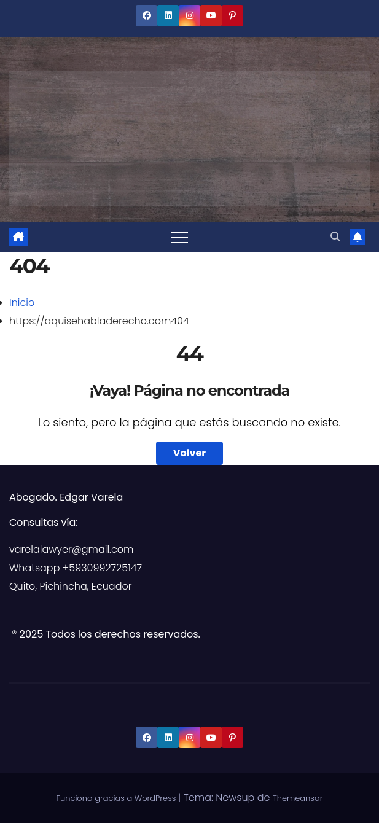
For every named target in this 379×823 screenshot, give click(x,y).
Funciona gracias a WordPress (117, 798)
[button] (335, 237)
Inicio (21, 302)
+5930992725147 (102, 568)
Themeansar (298, 798)
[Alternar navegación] (179, 237)
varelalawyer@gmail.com (71, 549)
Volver (189, 453)
